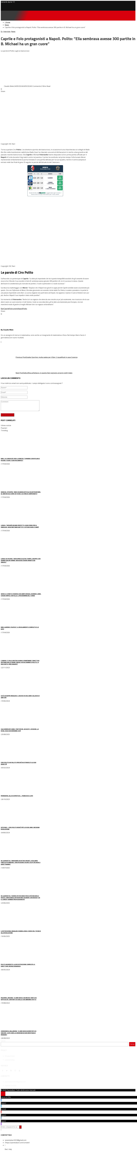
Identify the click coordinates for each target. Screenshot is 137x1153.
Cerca (3, 1041)
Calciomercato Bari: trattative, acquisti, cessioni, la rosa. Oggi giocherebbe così (20, 730)
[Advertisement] (68, 67)
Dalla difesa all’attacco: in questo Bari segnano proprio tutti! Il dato (36, 373)
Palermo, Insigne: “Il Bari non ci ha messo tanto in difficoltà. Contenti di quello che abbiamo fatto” (19, 999)
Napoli (20, 309)
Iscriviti (3, 1109)
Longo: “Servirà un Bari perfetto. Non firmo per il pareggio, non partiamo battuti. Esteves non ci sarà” (20, 526)
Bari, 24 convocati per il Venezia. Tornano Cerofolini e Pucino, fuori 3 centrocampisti (20, 459)
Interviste (6, 31)
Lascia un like (6, 1097)
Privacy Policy (10, 1056)
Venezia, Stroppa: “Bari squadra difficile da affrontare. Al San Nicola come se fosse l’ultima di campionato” (21, 493)
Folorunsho (13, 309)
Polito (25, 309)
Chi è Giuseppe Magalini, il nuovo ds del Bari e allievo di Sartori (20, 697)
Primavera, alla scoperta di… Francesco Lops (17, 796)
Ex (1, 31)
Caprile (6, 309)
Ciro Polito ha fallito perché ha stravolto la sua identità (18, 763)
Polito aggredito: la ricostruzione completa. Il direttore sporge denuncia (18, 965)
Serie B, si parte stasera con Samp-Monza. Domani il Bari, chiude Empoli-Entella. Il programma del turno (21, 595)
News (13, 31)
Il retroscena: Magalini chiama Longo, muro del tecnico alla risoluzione (21, 932)
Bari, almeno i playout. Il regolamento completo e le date (20, 628)
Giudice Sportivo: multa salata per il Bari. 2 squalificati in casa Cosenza (39, 357)
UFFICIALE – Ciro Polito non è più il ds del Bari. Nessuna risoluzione (20, 828)
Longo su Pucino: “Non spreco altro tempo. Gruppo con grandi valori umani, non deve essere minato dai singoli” (20, 560)
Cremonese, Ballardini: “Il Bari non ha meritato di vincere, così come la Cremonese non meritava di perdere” (18, 1033)
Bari (2, 309)
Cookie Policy (10, 1060)
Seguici (3, 1103)
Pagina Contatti (10, 1085)
